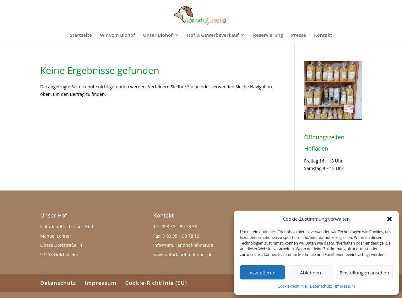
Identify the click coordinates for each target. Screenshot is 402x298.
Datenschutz (321, 286)
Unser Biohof (157, 35)
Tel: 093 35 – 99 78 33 (175, 226)
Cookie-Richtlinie (292, 286)
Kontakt (323, 35)
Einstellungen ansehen (364, 272)
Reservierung (268, 35)
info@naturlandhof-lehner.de (183, 245)
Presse (298, 35)
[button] (389, 219)
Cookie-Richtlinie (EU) (156, 282)
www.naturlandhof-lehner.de (183, 254)
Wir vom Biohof (117, 35)
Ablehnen (310, 272)
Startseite (81, 35)
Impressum (345, 286)
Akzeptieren (262, 272)
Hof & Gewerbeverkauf (213, 35)
